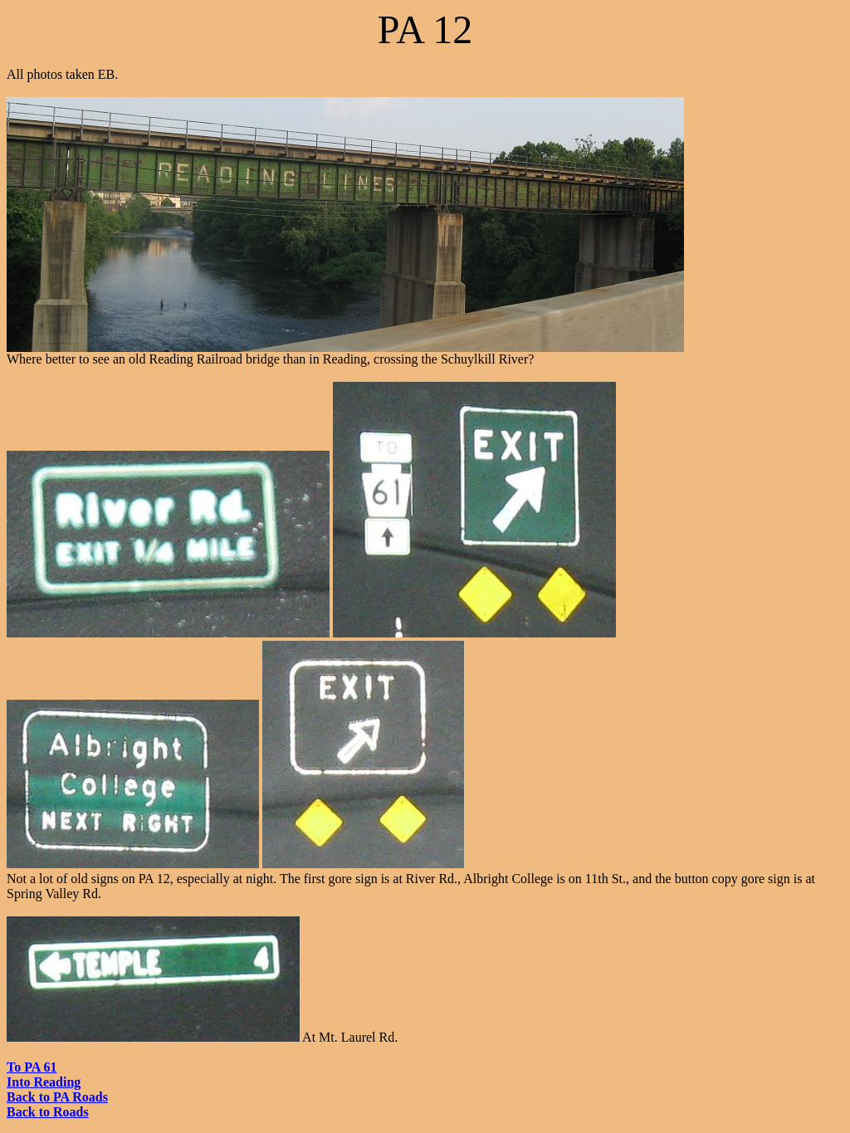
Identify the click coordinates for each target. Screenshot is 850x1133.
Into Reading (44, 1082)
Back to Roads (48, 1112)
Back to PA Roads (57, 1097)
